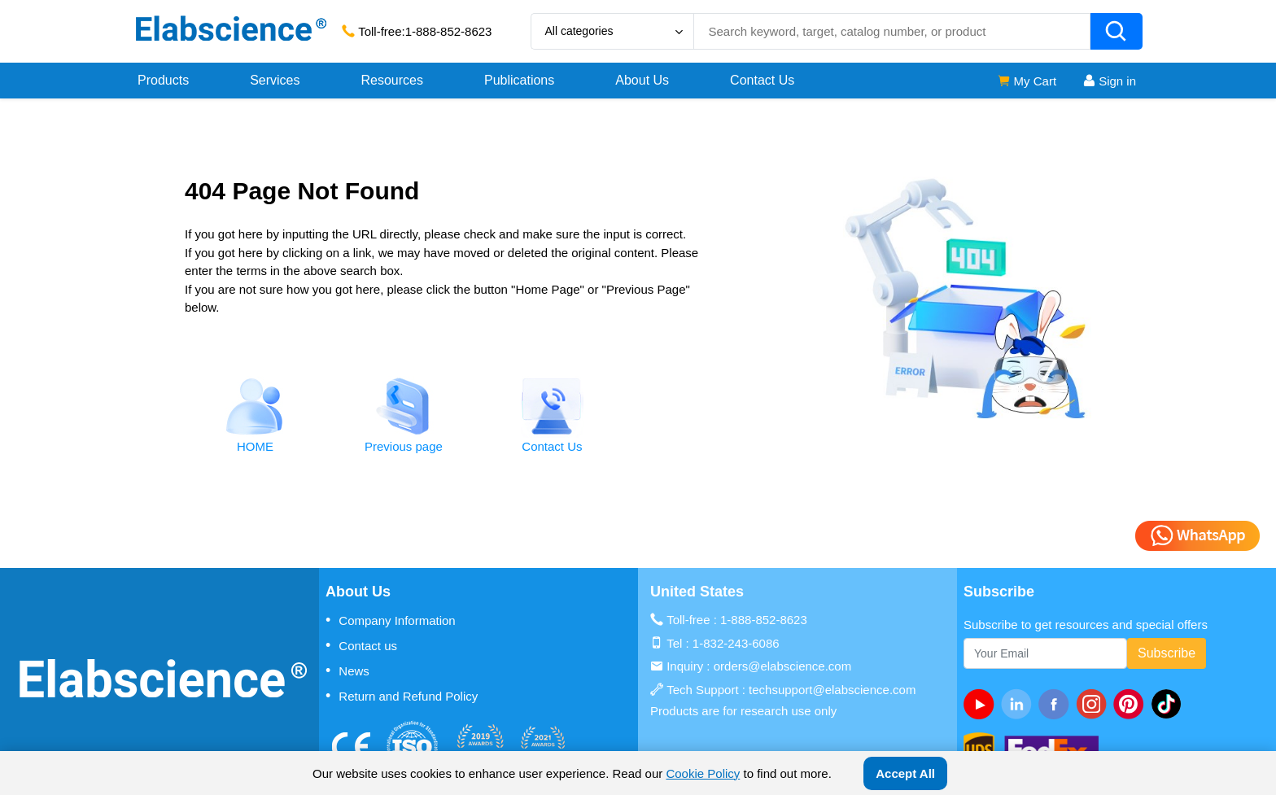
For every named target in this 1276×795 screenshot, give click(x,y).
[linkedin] (1019, 703)
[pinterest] (1132, 703)
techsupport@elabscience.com (832, 690)
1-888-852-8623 (448, 31)
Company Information (391, 620)
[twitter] (1169, 703)
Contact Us (762, 80)
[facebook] (1057, 703)
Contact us (361, 645)
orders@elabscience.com (782, 666)
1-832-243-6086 (736, 643)
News (347, 670)
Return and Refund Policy (402, 696)
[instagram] (1094, 703)
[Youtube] (982, 703)
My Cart (1026, 81)
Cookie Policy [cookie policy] (703, 773)
